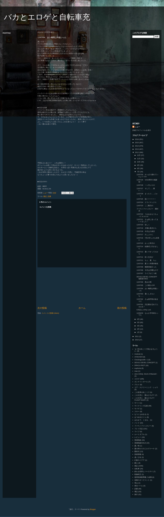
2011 (137, 336)
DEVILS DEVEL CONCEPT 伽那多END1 (147, 278)
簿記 (136, 492)
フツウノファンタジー (142, 426)
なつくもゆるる (140, 414)
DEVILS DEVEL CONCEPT (144, 363)
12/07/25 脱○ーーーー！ (146, 199)
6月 (138, 319)
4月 (138, 326)
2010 (137, 340)
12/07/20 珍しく (143, 225)
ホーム (82, 308)
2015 (137, 143)
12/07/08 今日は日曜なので (147, 270)
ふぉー (137, 127)
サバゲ (136, 409)
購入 (136, 463)
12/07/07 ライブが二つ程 (146, 273)
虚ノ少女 (137, 457)
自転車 (136, 469)
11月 (139, 159)
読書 (49, 196)
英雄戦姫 (137, 440)
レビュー (137, 437)
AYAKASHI (138, 357)
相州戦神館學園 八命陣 (143, 477)
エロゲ (136, 379)
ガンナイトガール (141, 382)
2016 (137, 139)
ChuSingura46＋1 (141, 360)
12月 (139, 155)
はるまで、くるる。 (142, 420)
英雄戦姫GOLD (140, 443)
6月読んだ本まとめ (143, 310)
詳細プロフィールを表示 (141, 130)
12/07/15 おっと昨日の (145, 243)
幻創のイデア (139, 460)
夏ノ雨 (136, 446)
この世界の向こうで (142, 392)
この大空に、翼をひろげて (144, 395)
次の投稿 (42, 308)
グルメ (136, 385)
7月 (138, 172)
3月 (138, 329)
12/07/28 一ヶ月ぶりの (145, 185)
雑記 (45, 196)
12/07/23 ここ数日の (144, 206)
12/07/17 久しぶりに (144, 235)
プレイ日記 (138, 429)
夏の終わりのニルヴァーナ (144, 449)
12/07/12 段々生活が (144, 257)
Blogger (93, 509)
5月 (138, 322)
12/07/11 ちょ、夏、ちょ (146, 260)
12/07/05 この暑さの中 (145, 285)
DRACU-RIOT (139, 365)
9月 (138, 165)
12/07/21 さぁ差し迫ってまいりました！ (147, 220)
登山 (136, 483)
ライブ (136, 431)
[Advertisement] (82, 287)
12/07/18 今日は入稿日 (145, 231)
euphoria (137, 368)
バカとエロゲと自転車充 (47, 17)
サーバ (136, 403)
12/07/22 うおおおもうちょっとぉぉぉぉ (147, 215)
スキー (136, 411)
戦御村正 (137, 474)
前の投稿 (122, 308)
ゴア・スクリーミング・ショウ (146, 387)
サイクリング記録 (141, 406)
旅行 (136, 494)
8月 (138, 168)
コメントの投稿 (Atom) (50, 313)
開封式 (136, 451)
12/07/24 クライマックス (146, 202)
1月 (138, 332)
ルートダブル (139, 434)
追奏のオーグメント (142, 480)
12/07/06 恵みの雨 (143, 282)
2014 (137, 146)
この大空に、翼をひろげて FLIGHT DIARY (144, 399)
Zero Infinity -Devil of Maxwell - (145, 374)
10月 (139, 162)
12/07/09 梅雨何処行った (146, 267)
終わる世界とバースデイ (143, 471)
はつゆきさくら (140, 417)
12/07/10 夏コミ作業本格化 (147, 264)
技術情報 (137, 454)
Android (137, 354)
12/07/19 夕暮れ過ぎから (146, 228)
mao (136, 371)
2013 (137, 149)
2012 (137, 152)
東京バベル (138, 486)
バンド (136, 423)
